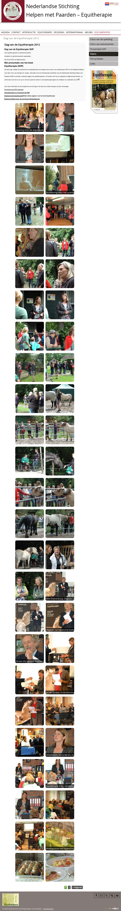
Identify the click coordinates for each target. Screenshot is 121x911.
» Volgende (77, 887)
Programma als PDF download (13, 89)
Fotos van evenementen (102, 44)
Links (92, 63)
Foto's (93, 54)
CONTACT (16, 32)
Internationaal (74, 32)
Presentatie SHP (98, 49)
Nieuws (89, 32)
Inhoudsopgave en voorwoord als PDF (17, 92)
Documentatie (102, 32)
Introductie (29, 32)
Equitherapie (45, 32)
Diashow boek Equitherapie (13, 96)
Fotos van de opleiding (101, 39)
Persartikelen (96, 58)
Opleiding (59, 32)
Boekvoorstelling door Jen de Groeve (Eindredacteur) (22, 99)
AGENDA (5, 32)
